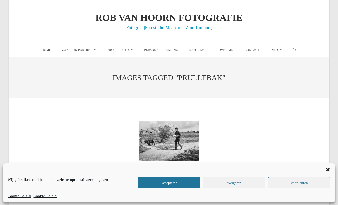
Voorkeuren (299, 183)
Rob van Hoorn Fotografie (169, 21)
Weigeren (234, 183)
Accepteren (168, 183)
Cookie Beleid (19, 196)
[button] (327, 169)
